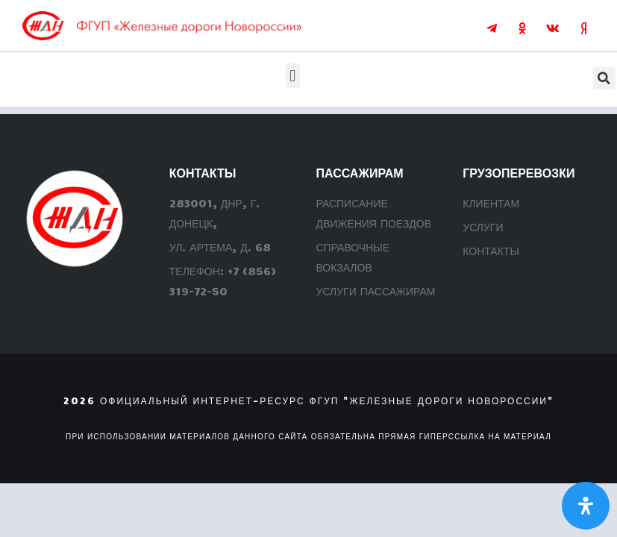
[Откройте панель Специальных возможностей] (586, 506)
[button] (293, 75)
